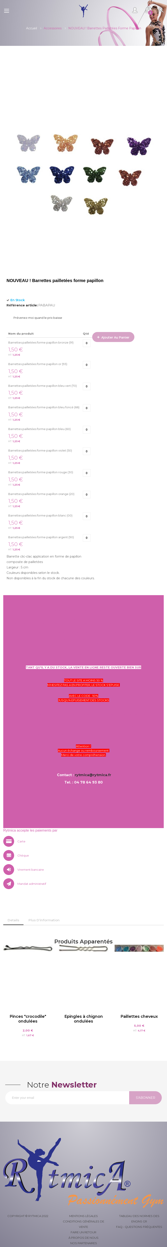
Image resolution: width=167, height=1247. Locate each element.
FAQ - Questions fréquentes (139, 1227)
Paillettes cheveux (139, 1016)
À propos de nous (83, 1237)
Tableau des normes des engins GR (139, 1218)
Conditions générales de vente (83, 1224)
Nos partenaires (83, 1243)
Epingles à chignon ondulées (83, 1019)
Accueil (31, 28)
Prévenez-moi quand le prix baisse (37, 317)
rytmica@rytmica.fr (93, 775)
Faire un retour (83, 1232)
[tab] (13, 920)
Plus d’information (44, 920)
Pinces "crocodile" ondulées (28, 1019)
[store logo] (83, 10)
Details (13, 920)
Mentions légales (83, 1216)
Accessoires (53, 28)
